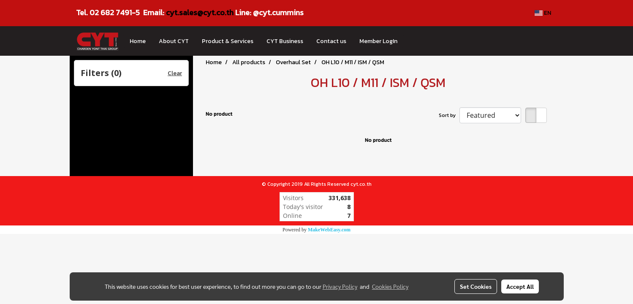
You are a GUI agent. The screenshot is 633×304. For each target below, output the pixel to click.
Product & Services (227, 41)
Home (138, 41)
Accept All (520, 286)
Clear (175, 73)
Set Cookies (476, 286)
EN (543, 12)
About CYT (174, 41)
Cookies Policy (390, 286)
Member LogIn (378, 41)
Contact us (331, 41)
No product (219, 114)
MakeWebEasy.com (329, 230)
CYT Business (284, 41)
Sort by (449, 115)
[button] (411, 41)
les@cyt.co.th (210, 12)
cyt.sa (176, 12)
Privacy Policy (340, 286)
